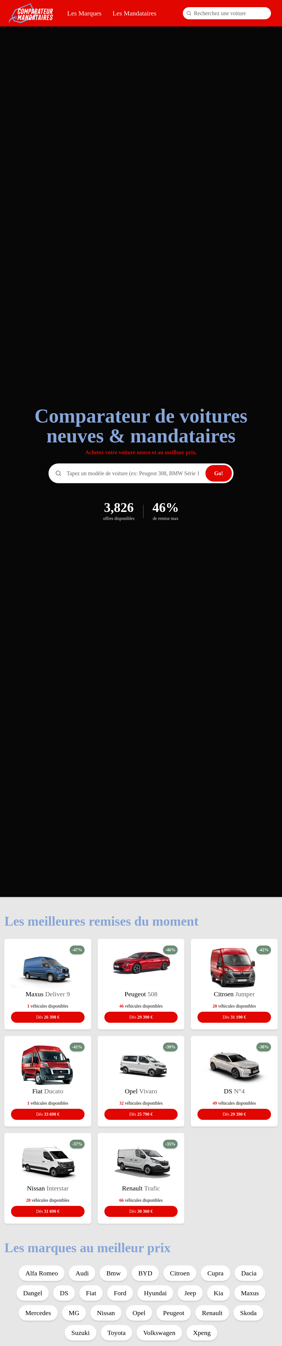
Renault (212, 1312)
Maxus (250, 1293)
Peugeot (173, 1312)
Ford (120, 1293)
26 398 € (47, 1017)
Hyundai (155, 1293)
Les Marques (84, 13)
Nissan (106, 1312)
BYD (145, 1273)
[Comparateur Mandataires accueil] (31, 13)
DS (64, 1293)
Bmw (113, 1273)
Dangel (32, 1293)
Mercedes (38, 1312)
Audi (82, 1273)
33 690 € (47, 1114)
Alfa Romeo (41, 1273)
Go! (218, 473)
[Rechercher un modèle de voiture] (227, 13)
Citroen (180, 1273)
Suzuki (80, 1332)
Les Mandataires (134, 13)
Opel (138, 1312)
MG (74, 1312)
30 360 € (141, 1211)
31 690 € (47, 1211)
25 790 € (141, 1114)
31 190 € (234, 1017)
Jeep (190, 1293)
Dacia (249, 1273)
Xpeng (202, 1332)
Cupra (215, 1273)
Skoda (248, 1312)
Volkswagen (159, 1332)
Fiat (91, 1293)
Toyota (116, 1332)
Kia (218, 1293)
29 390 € (141, 1017)
